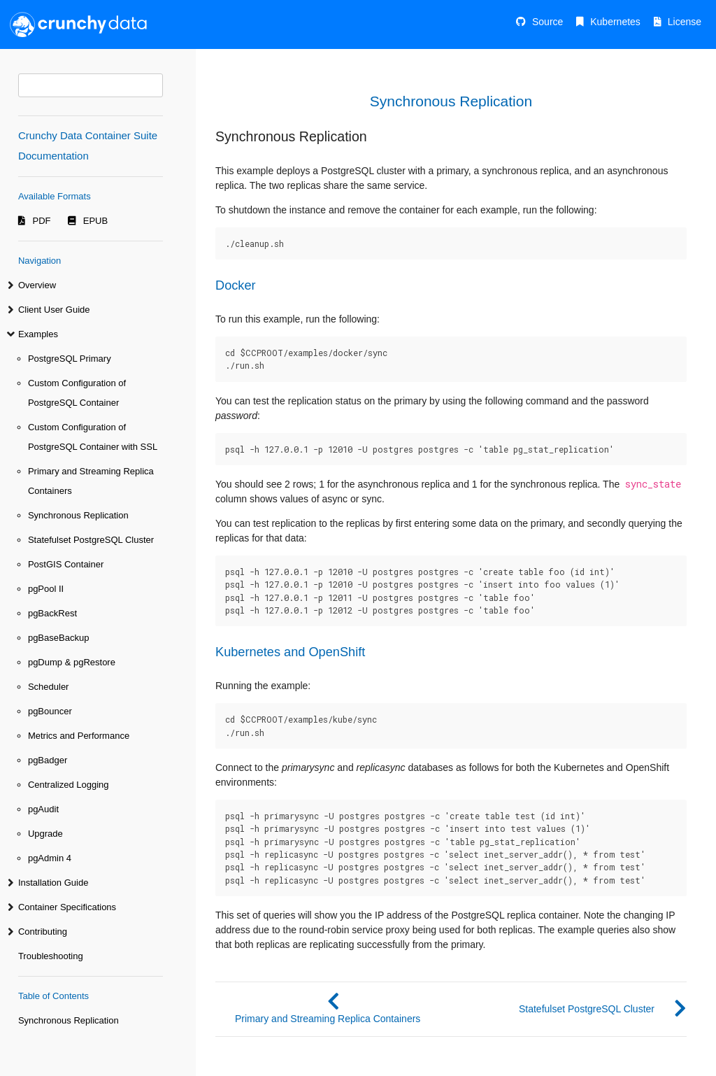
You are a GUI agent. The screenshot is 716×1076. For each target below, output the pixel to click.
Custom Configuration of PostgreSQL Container (77, 393)
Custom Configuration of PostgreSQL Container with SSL (92, 437)
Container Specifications (67, 907)
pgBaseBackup (58, 637)
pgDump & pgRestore (71, 662)
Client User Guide (54, 309)
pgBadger (47, 760)
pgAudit (43, 809)
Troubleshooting (50, 956)
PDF (42, 220)
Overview (37, 285)
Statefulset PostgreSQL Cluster (91, 540)
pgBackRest (52, 613)
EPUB (95, 220)
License (684, 21)
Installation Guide (53, 882)
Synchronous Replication (78, 515)
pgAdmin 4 (49, 858)
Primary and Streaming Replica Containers (91, 481)
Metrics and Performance (78, 735)
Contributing (42, 931)
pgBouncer (50, 711)
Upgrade (45, 833)
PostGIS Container (65, 564)
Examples (38, 334)
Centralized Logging (68, 784)
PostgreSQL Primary (69, 358)
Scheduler (48, 686)
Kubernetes (615, 21)
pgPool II (46, 588)
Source (547, 21)
